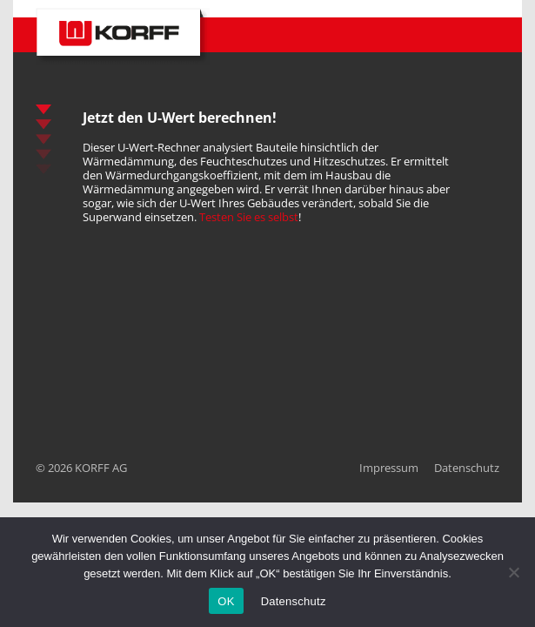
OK (225, 601)
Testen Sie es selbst (248, 217)
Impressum (388, 467)
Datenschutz (466, 467)
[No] (513, 572)
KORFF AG (101, 467)
